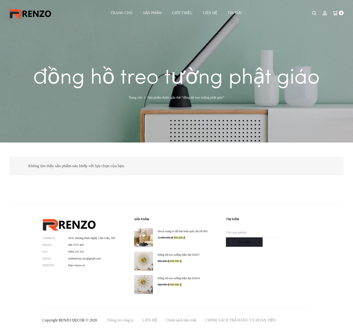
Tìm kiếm (244, 242)
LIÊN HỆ (210, 13)
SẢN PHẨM (152, 13)
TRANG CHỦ (121, 13)
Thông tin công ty (120, 320)
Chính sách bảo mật (181, 320)
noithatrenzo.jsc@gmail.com (84, 258)
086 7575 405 (76, 245)
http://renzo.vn (76, 265)
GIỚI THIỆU (182, 13)
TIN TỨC (235, 13)
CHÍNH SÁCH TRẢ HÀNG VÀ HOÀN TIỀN (240, 320)
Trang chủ (136, 97)
